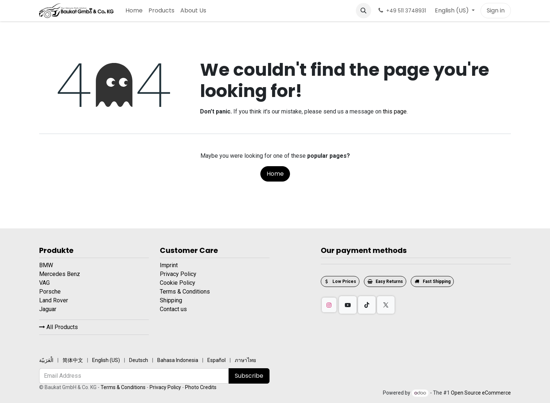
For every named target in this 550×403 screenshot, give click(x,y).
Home (275, 173)
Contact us (173, 309)
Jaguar (48, 309)
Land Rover (54, 300)
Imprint (169, 265)
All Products (58, 327)
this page (395, 111)
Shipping (171, 300)
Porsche (50, 291)
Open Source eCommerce (481, 393)
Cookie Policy (177, 282)
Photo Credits (200, 387)
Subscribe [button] (249, 376)
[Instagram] (329, 305)
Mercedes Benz (60, 273)
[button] (363, 10)
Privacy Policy (178, 273)
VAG (45, 282)
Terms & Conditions (185, 291)
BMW (46, 265)
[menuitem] (134, 10)
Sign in (496, 10)
